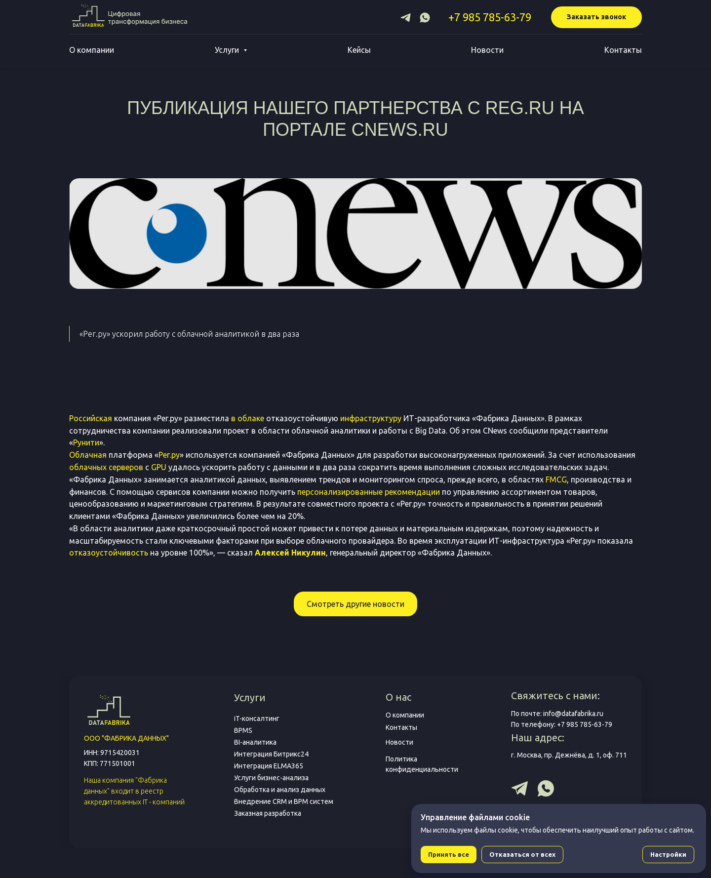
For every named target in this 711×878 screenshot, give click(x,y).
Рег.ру (169, 454)
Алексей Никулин (290, 552)
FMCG (556, 479)
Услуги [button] (228, 49)
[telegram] (405, 17)
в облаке (247, 418)
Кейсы (359, 49)
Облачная (88, 454)
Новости (487, 49)
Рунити (86, 442)
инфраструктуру (370, 418)
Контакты (623, 49)
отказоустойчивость (108, 552)
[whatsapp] (425, 17)
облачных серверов (106, 467)
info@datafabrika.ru (573, 714)
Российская (90, 418)
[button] (596, 17)
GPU (158, 467)
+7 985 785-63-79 (489, 17)
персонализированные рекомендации (368, 491)
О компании (91, 49)
